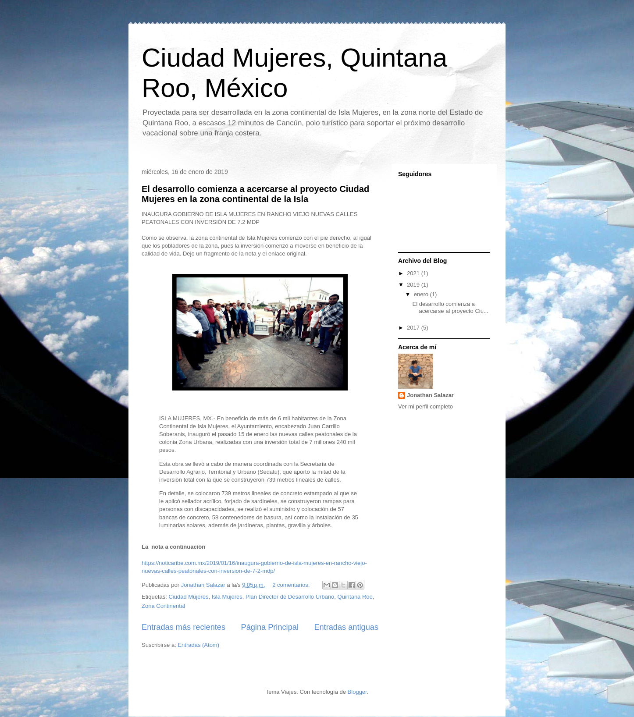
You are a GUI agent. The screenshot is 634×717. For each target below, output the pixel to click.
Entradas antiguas (346, 627)
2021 (414, 273)
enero (422, 294)
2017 (414, 327)
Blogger (357, 692)
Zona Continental (163, 606)
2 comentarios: (291, 585)
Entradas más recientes (183, 627)
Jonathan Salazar (430, 395)
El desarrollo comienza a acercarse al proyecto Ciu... (450, 307)
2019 (414, 284)
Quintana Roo (355, 596)
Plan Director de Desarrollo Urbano (290, 596)
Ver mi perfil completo (425, 406)
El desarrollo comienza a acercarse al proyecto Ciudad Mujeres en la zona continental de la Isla (255, 194)
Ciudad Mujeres (188, 596)
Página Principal (270, 627)
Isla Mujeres (227, 596)
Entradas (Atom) (198, 645)
